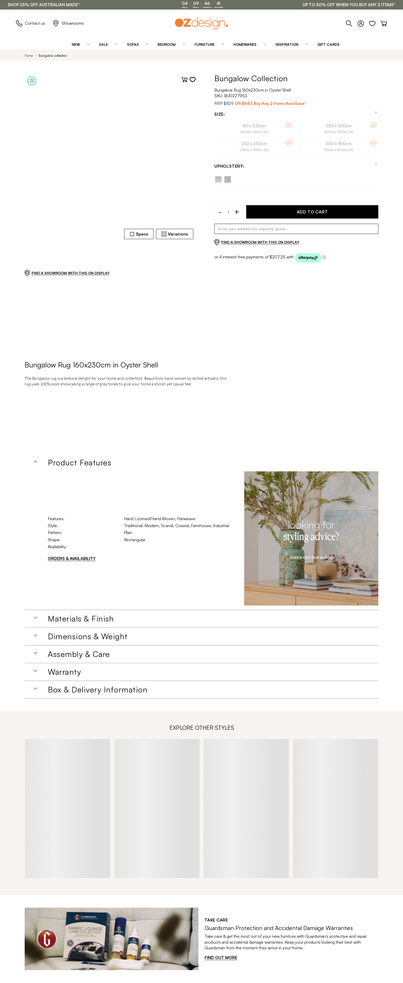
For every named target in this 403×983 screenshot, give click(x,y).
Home (29, 55)
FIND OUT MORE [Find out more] (221, 957)
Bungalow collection (53, 55)
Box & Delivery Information (98, 689)
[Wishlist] (375, 22)
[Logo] (201, 23)
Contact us (30, 23)
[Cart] (384, 22)
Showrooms (68, 23)
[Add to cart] (184, 79)
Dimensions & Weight (88, 636)
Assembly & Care (79, 654)
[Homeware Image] (311, 538)
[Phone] (352, 22)
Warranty (64, 672)
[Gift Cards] (328, 44)
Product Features (79, 462)
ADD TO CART (312, 211)
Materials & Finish (81, 618)
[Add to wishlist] (192, 79)
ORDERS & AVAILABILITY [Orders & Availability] (72, 558)
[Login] (363, 22)
